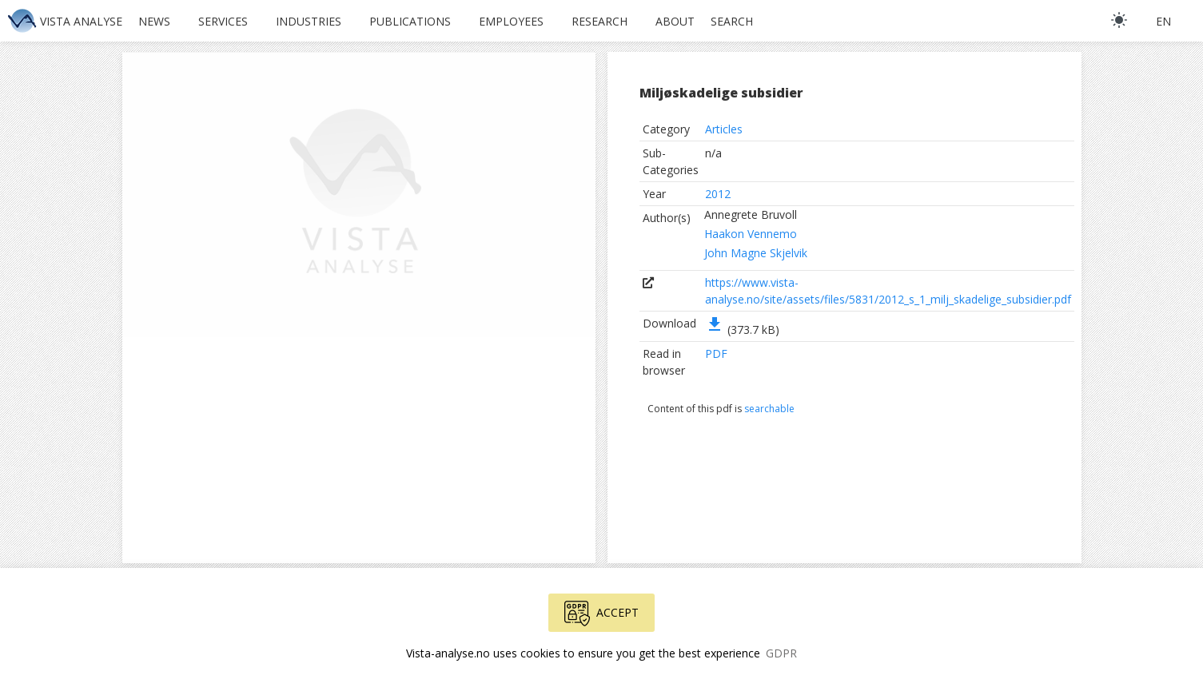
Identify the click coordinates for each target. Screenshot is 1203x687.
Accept (601, 613)
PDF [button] (716, 353)
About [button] (675, 21)
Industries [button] (308, 21)
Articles (724, 129)
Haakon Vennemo (750, 233)
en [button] (1163, 21)
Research (599, 21)
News (154, 21)
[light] (1119, 20)
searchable (769, 408)
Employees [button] (511, 21)
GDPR (781, 653)
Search (732, 21)
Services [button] (223, 21)
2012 (718, 193)
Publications (410, 21)
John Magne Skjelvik (755, 252)
